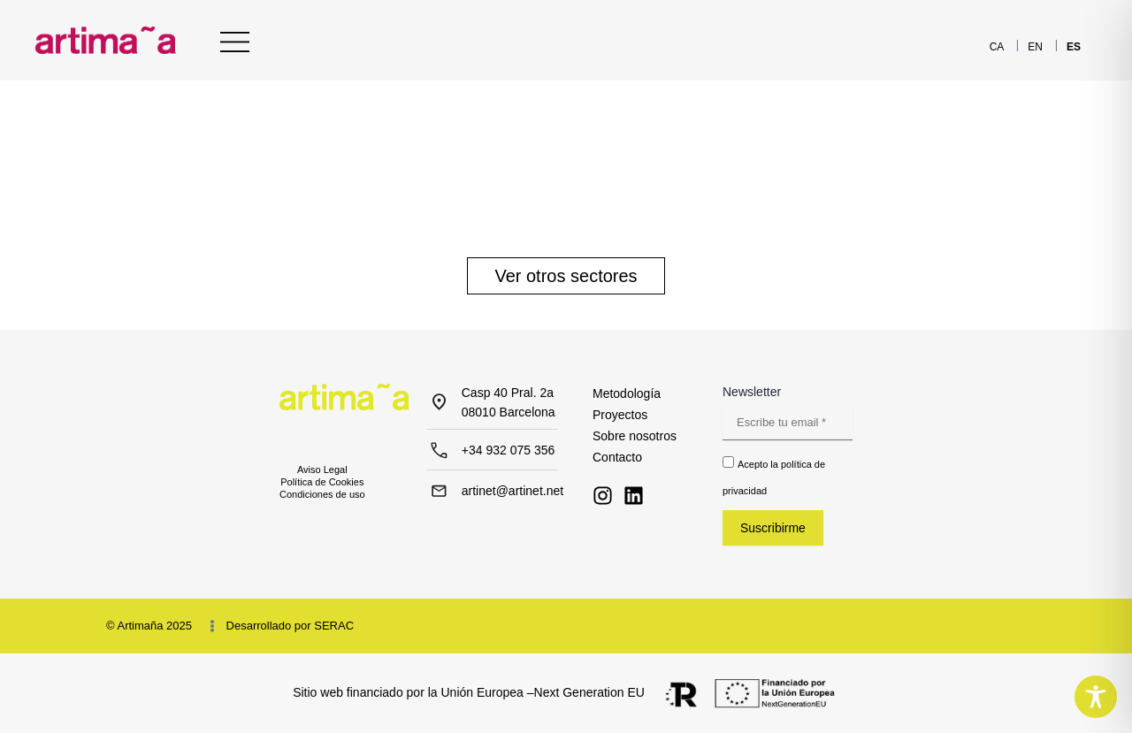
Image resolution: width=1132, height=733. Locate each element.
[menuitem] (997, 46)
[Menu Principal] (234, 41)
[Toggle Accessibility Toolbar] (1096, 697)
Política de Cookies (321, 482)
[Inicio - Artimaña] (105, 40)
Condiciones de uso (322, 494)
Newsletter (752, 392)
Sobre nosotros (635, 436)
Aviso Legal (322, 469)
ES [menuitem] (1074, 47)
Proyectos (620, 415)
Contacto (617, 457)
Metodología (627, 393)
